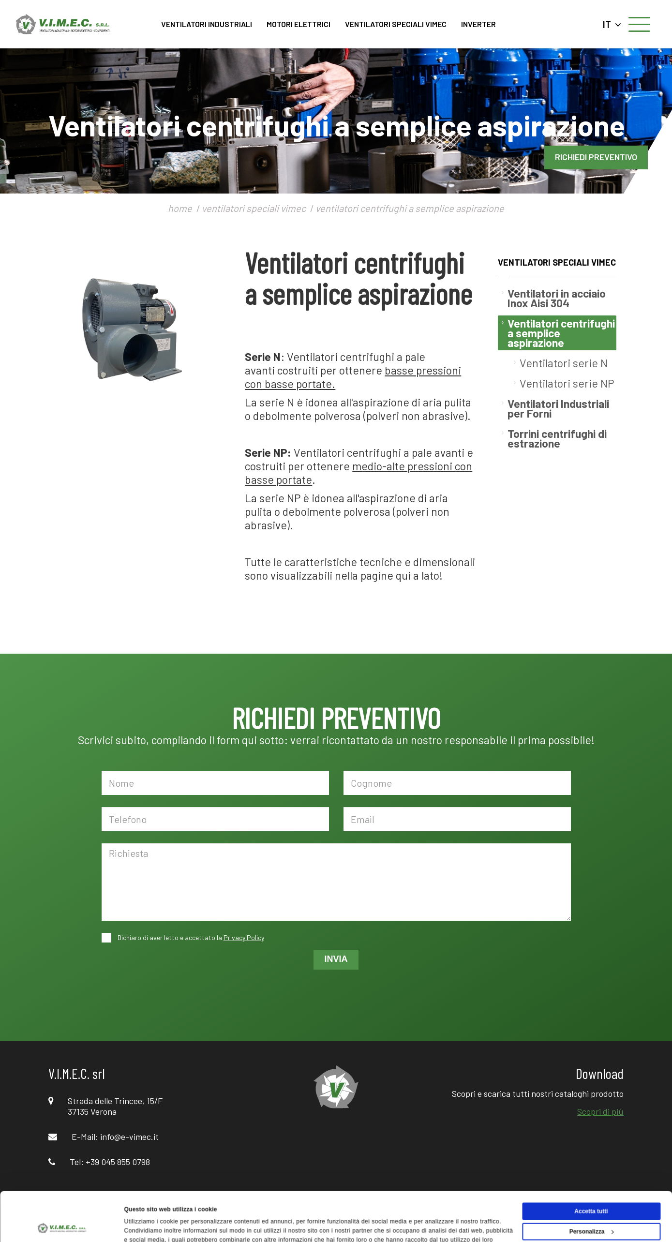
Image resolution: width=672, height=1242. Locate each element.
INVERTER (478, 24)
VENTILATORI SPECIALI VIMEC (396, 24)
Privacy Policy (244, 937)
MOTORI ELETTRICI (298, 24)
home (180, 208)
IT (612, 24)
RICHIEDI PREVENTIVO (596, 156)
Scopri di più (600, 1111)
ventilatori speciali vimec (254, 208)
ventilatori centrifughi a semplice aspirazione (409, 208)
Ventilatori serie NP (567, 383)
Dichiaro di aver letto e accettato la (190, 937)
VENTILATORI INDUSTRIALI (206, 24)
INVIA (335, 959)
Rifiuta (591, 1205)
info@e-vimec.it (129, 1136)
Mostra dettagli (145, 1224)
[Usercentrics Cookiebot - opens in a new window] (62, 1224)
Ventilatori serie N (564, 363)
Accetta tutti (591, 1165)
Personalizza (591, 1185)
